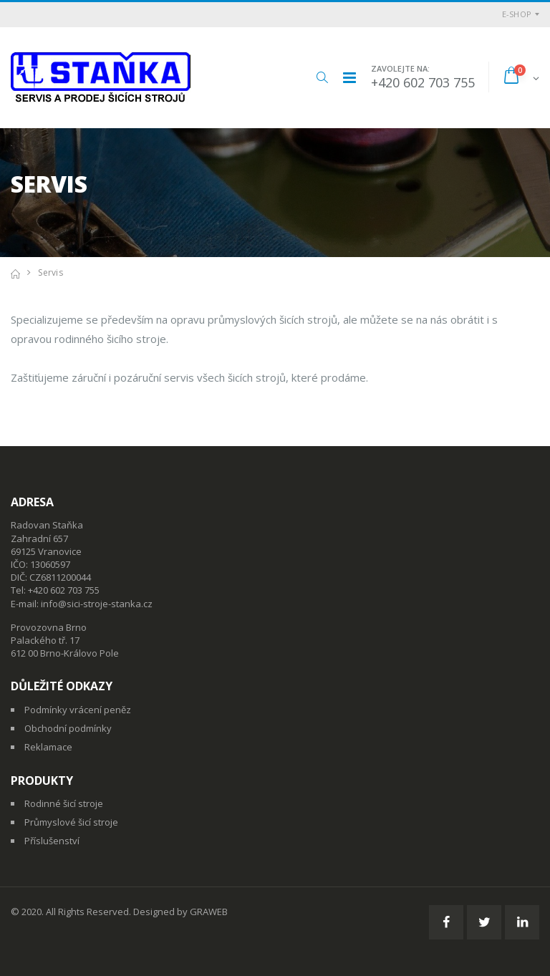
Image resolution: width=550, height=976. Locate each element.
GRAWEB (209, 911)
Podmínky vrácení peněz (77, 709)
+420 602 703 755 (423, 82)
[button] (322, 77)
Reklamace (48, 746)
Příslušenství (51, 840)
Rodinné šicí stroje (63, 803)
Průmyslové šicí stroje (71, 822)
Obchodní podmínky (68, 728)
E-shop (517, 14)
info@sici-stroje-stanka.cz (97, 603)
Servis (50, 272)
